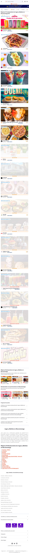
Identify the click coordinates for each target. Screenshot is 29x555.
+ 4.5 (18, 9)
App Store (8, 525)
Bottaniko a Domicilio (4, 479)
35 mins (22, 9)
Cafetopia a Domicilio (5, 492)
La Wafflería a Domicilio (5, 494)
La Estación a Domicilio (5, 477)
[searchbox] (14, 1)
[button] (14, 4)
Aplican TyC (19, 6)
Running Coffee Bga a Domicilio (6, 502)
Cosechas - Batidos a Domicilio (6, 475)
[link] (14, 23)
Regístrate (16, 5)
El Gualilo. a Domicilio (4, 498)
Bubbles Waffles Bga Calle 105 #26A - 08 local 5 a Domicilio (11, 486)
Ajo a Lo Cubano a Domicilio (6, 510)
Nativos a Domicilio (4, 490)
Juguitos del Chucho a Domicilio (6, 508)
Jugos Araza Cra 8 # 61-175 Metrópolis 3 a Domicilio (10, 504)
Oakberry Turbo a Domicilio (6, 500)
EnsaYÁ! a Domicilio (4, 496)
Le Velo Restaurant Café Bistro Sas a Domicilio (9, 506)
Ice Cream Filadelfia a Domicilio (6, 512)
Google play (14, 525)
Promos (12, 9)
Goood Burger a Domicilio (5, 484)
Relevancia (6, 9)
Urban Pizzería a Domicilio (5, 488)
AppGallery (20, 525)
